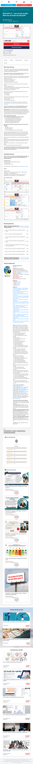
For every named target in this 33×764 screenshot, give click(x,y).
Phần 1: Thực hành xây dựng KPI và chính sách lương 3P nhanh (11, 227)
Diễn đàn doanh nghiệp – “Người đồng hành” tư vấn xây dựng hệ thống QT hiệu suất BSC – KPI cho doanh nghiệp (20, 289)
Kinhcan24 (19, 281)
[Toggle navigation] (2, 2)
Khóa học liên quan (18, 60)
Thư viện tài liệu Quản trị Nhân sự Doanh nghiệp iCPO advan (15, 621)
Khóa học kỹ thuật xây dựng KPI (9, 432)
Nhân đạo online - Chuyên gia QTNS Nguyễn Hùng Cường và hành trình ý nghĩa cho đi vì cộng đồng (21, 303)
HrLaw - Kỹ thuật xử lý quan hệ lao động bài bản (12, 662)
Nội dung (11, 60)
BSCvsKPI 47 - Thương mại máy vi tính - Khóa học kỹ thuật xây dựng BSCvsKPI (16, 534)
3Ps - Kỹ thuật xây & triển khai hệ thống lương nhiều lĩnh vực (15, 714)
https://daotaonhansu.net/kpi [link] (23, 166)
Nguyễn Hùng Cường (17, 265)
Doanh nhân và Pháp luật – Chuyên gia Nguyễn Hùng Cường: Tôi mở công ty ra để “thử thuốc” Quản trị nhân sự (21, 297)
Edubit (20, 762)
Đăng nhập (24, 5)
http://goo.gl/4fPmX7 (22, 390)
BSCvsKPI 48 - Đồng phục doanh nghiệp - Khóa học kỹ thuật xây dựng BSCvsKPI (16, 511)
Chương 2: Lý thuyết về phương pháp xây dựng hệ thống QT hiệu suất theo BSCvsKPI (11, 258)
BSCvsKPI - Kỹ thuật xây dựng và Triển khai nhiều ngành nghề (15, 732)
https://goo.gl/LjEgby (22, 392)
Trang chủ (5, 9)
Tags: (4, 429)
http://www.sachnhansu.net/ (17, 386)
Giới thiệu (5, 60)
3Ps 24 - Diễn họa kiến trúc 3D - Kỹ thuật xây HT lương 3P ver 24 (16, 487)
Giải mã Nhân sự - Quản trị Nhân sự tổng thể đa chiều (13, 697)
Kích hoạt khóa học (8, 5)
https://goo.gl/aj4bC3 (23, 388)
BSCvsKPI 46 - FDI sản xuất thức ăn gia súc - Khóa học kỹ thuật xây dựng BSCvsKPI (16, 594)
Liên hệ (26, 761)
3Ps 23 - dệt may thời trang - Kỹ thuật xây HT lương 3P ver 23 (16, 559)
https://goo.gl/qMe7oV (23, 395)
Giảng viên (26, 60)
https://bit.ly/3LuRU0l (16, 398)
